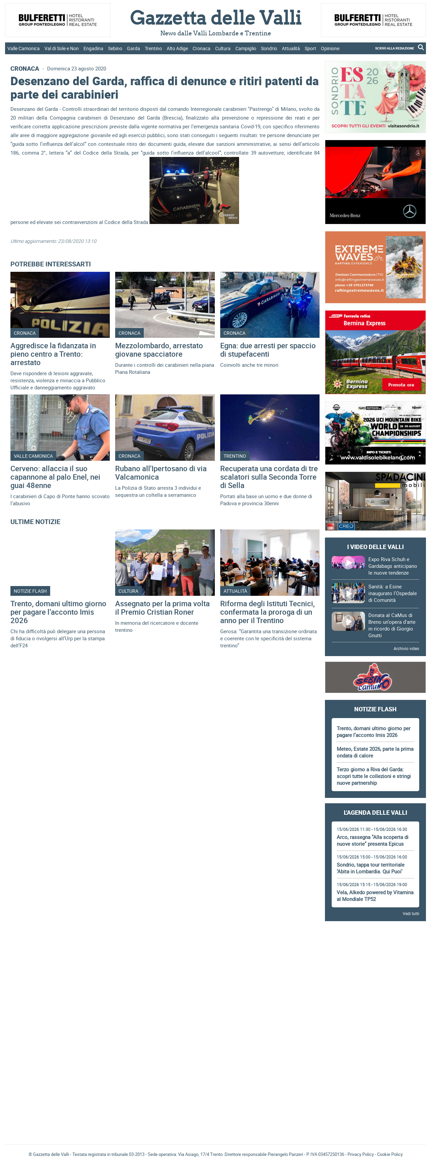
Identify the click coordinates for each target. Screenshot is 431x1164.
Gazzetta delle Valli (375, 1095)
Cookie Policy (390, 1154)
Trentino (153, 48)
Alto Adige (177, 48)
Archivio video (406, 648)
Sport (310, 48)
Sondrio (269, 48)
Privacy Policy (360, 1154)
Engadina (93, 48)
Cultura (223, 48)
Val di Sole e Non (61, 48)
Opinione (330, 48)
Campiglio (245, 48)
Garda (133, 48)
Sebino (115, 48)
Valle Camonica (23, 48)
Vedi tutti (411, 913)
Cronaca (201, 48)
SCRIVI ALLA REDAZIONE (394, 48)
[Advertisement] (375, 945)
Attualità (291, 48)
